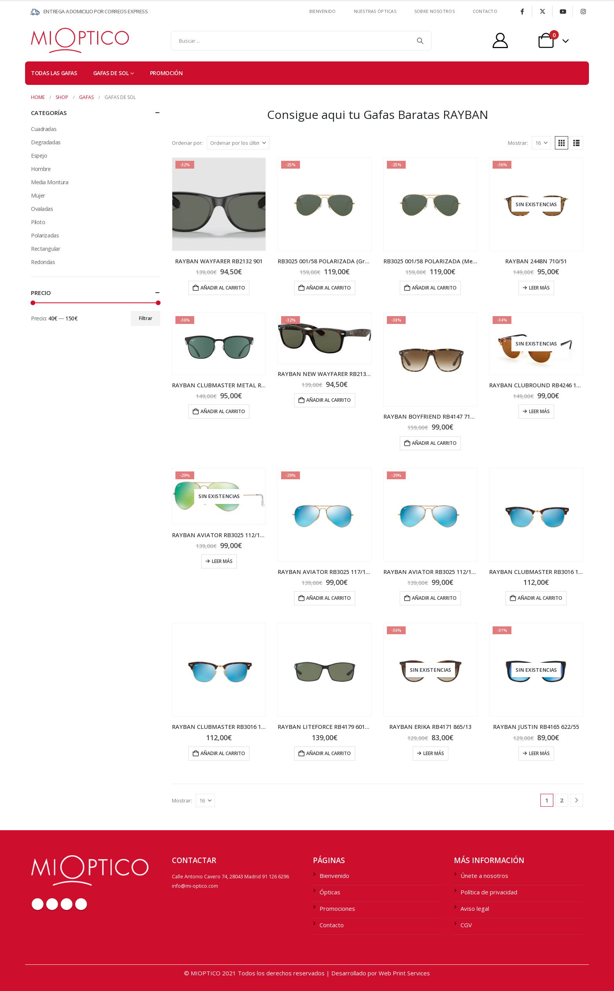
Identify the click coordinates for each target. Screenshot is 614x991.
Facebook (37, 904)
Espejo (39, 155)
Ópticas (330, 892)
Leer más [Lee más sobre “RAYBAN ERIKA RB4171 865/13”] (433, 753)
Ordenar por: (187, 142)
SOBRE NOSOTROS (434, 11)
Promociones (337, 908)
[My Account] (500, 40)
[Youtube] (563, 11)
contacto (485, 11)
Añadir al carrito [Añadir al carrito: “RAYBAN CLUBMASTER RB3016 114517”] (540, 598)
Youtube (66, 904)
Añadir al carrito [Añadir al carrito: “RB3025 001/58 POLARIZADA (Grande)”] (328, 287)
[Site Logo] (46, 40)
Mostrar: (518, 142)
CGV (466, 925)
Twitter (52, 904)
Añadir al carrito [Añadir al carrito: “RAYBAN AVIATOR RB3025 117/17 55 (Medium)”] (328, 598)
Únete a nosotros (484, 875)
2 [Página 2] (561, 800)
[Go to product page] (218, 204)
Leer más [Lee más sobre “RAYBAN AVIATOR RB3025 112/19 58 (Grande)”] (222, 561)
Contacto (332, 925)
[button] (561, 142)
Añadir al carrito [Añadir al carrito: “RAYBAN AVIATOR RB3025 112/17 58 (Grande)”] (434, 598)
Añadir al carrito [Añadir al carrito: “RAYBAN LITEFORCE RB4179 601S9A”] (328, 753)
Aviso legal (474, 908)
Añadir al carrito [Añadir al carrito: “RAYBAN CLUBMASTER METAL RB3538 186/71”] (222, 411)
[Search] (420, 40)
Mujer (38, 195)
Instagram (81, 904)
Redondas (43, 262)
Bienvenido (322, 11)
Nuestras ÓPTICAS (375, 11)
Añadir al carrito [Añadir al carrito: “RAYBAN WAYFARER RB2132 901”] (222, 287)
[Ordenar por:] (238, 142)
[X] (542, 11)
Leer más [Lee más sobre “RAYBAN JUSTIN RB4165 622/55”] (539, 753)
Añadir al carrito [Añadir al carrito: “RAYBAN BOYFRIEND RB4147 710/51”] (434, 443)
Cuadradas (43, 129)
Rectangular (45, 248)
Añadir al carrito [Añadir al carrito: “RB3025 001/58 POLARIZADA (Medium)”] (434, 287)
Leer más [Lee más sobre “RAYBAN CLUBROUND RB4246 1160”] (539, 411)
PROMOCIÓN (166, 73)
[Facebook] (522, 11)
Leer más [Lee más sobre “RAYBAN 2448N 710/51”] (539, 287)
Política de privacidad (488, 892)
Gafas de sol (111, 73)
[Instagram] (583, 11)
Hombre (41, 169)
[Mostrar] (541, 142)
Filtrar (145, 318)
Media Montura (50, 182)
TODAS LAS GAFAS (54, 73)
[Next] (576, 800)
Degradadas (46, 142)
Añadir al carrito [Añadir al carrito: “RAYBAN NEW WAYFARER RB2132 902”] (328, 400)
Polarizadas (45, 235)
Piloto (38, 222)
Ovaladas (42, 208)
